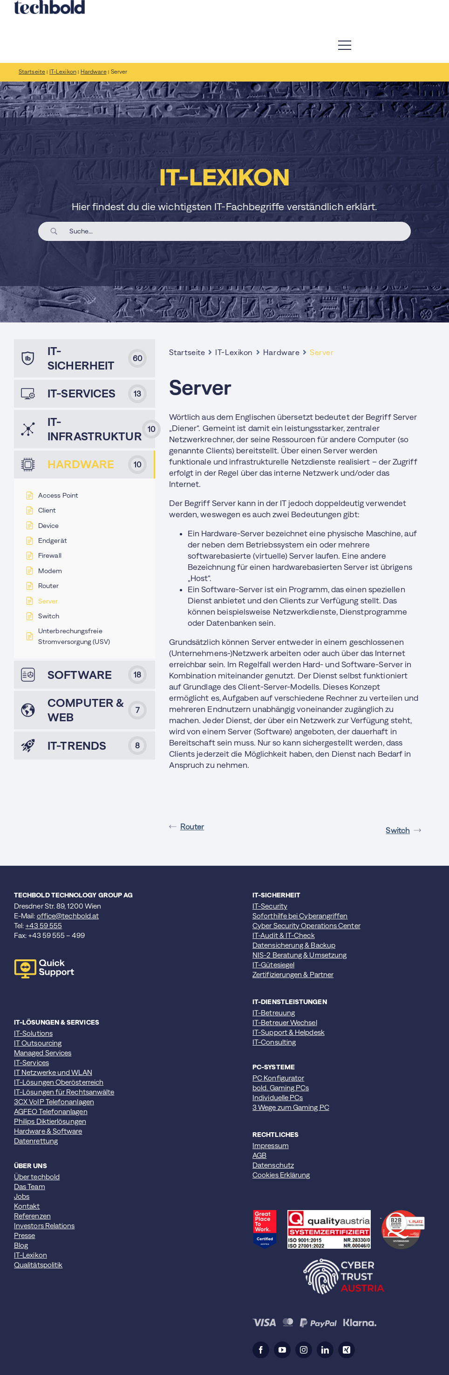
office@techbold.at (68, 916)
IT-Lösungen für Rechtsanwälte (64, 1092)
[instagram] (303, 1349)
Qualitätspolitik (38, 1265)
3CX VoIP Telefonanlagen (54, 1102)
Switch (403, 830)
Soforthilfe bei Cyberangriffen (300, 916)
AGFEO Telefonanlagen (51, 1111)
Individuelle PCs (277, 1097)
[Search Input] (236, 231)
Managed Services (42, 1053)
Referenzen (32, 1216)
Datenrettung (36, 1141)
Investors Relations (44, 1226)
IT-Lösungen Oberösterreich (58, 1082)
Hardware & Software (48, 1131)
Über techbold (37, 1177)
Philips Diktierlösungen (50, 1121)
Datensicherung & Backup (293, 945)
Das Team (29, 1186)
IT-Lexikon (234, 352)
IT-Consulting (274, 1042)
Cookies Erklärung (281, 1175)
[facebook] (260, 1349)
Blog (21, 1245)
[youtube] (282, 1349)
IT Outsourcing (37, 1043)
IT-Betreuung (273, 1013)
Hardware (281, 352)
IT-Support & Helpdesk (288, 1032)
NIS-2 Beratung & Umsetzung (299, 955)
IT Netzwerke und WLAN (53, 1072)
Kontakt (27, 1206)
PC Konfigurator (278, 1078)
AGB (259, 1155)
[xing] (346, 1349)
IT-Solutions (33, 1033)
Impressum (270, 1145)
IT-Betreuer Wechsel (284, 1022)
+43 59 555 (43, 926)
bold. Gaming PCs (280, 1088)
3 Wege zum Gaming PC (290, 1107)
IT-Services (31, 1063)
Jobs (21, 1196)
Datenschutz (273, 1165)
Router (186, 826)
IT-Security (269, 906)
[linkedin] (325, 1349)
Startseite (187, 352)
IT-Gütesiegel (273, 965)
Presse (24, 1235)
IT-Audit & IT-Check (283, 935)
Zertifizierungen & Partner (292, 974)
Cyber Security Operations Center (306, 926)
